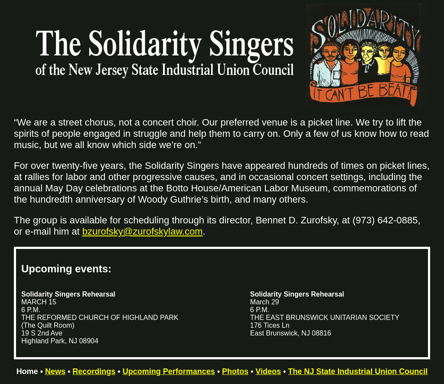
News (55, 371)
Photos (235, 371)
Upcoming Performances (169, 371)
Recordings (93, 371)
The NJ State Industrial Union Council (358, 371)
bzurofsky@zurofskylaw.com (142, 231)
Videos (268, 371)
